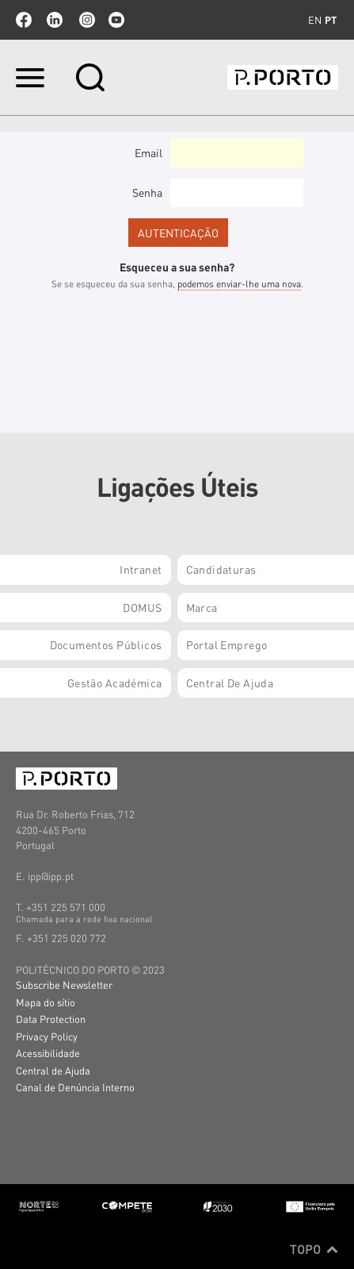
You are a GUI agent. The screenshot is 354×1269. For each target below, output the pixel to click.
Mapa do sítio (45, 1002)
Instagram (85, 20)
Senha (147, 192)
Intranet (141, 569)
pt (331, 19)
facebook (24, 20)
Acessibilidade (48, 1052)
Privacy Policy (47, 1036)
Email (148, 152)
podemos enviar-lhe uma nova (239, 284)
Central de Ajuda (53, 1070)
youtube (116, 20)
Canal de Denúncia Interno (75, 1087)
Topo (314, 1249)
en (315, 19)
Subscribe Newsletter (64, 984)
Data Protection (51, 1018)
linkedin (55, 20)
